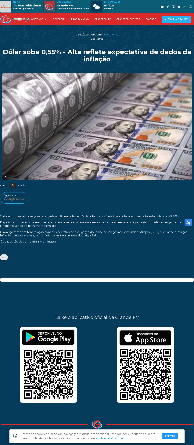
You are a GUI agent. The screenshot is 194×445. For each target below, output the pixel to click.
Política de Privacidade (110, 438)
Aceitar (170, 436)
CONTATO (151, 19)
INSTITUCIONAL (39, 19)
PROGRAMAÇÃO (80, 19)
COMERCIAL (59, 19)
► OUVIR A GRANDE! (176, 19)
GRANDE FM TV (102, 19)
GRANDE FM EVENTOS (128, 19)
